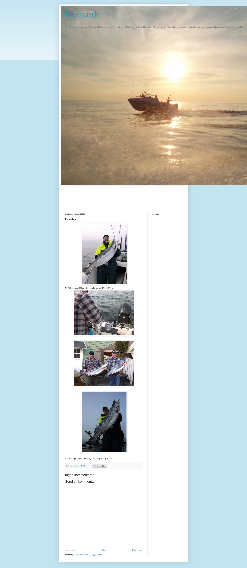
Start (104, 550)
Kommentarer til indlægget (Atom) (88, 554)
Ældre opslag (137, 550)
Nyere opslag (71, 550)
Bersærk (82, 14)
